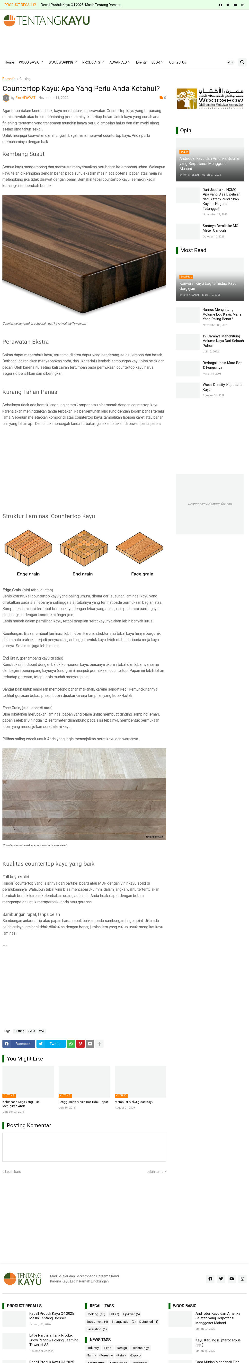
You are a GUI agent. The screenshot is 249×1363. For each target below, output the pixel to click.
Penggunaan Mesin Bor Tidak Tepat (83, 1102)
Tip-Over (131, 1314)
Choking (96, 1314)
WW (41, 1031)
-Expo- (107, 1348)
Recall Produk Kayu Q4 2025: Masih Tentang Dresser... (82, 5)
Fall (114, 1314)
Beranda (9, 79)
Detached (148, 1321)
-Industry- (93, 1348)
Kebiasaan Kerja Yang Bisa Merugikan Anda (21, 1104)
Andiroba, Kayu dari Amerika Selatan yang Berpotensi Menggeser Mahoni (218, 1318)
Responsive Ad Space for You (210, 504)
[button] (230, 62)
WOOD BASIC (29, 62)
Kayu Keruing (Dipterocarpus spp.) (218, 1342)
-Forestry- (106, 1355)
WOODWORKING (61, 62)
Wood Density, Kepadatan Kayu (223, 387)
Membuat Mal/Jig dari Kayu (134, 1102)
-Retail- (121, 1355)
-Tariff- (91, 1355)
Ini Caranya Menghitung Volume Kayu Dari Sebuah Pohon (223, 341)
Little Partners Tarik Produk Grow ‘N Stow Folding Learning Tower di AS (53, 1340)
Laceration (97, 1329)
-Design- (122, 1348)
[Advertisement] (90, 39)
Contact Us (177, 62)
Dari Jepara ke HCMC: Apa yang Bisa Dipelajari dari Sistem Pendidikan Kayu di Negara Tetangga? (221, 199)
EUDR (155, 62)
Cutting (25, 79)
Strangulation (124, 1321)
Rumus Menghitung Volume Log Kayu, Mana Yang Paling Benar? (222, 314)
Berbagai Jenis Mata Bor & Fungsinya (222, 365)
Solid (31, 1031)
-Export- (135, 1355)
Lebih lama (155, 1172)
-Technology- (141, 1348)
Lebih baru (13, 1172)
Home (9, 62)
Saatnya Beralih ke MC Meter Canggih (220, 228)
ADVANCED (118, 62)
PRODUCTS (91, 62)
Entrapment (97, 1321)
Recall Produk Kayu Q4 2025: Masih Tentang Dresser (52, 1316)
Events (141, 62)
